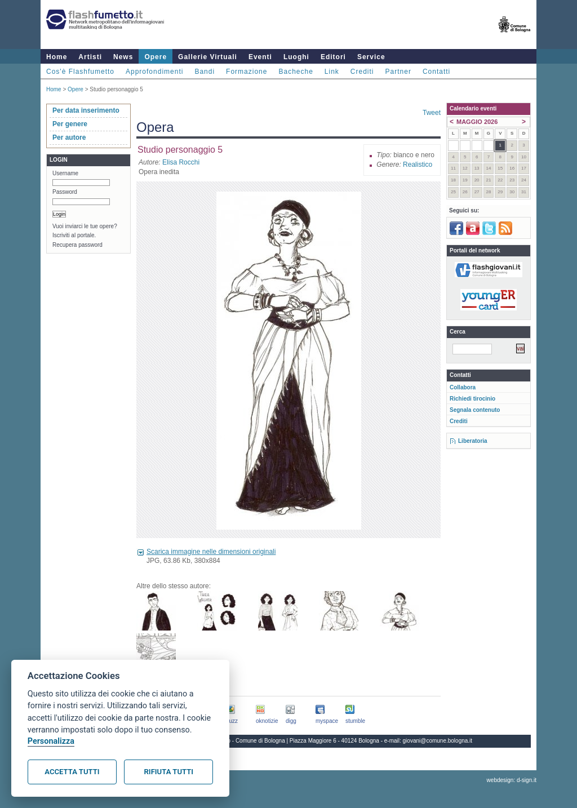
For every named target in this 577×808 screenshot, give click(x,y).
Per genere (69, 124)
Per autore (69, 137)
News (123, 57)
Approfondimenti (154, 72)
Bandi (204, 72)
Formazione (246, 72)
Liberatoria (472, 441)
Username (65, 173)
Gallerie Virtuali (207, 57)
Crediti (362, 72)
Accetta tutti (72, 771)
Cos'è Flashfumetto (80, 72)
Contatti (436, 72)
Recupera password (77, 245)
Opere (155, 57)
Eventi (260, 57)
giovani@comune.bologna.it (438, 741)
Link (332, 72)
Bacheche (295, 72)
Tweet (432, 113)
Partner (398, 72)
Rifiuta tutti (168, 771)
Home (56, 57)
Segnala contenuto (475, 410)
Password (64, 192)
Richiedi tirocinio (472, 399)
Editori (333, 57)
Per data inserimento (85, 110)
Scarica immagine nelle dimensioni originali (211, 552)
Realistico (417, 164)
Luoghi (296, 57)
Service (371, 57)
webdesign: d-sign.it (511, 780)
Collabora (463, 387)
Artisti (90, 57)
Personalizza (51, 741)
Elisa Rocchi (180, 162)
